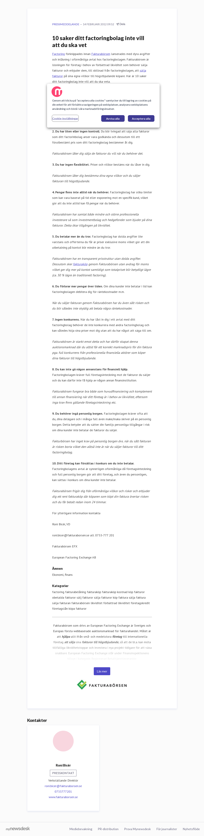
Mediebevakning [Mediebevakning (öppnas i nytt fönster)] (80, 829)
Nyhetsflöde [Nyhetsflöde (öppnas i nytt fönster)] (191, 829)
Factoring (58, 54)
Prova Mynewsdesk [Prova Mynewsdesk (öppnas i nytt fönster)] (137, 829)
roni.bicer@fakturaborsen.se (63, 786)
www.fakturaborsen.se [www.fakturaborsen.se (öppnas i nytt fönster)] (63, 797)
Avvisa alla (113, 118)
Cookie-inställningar (65, 118)
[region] (103, 106)
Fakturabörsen (100, 54)
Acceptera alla (141, 118)
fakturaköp (80, 264)
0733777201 (63, 791)
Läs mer (102, 671)
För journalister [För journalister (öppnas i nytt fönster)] (166, 829)
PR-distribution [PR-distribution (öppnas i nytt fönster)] (108, 829)
